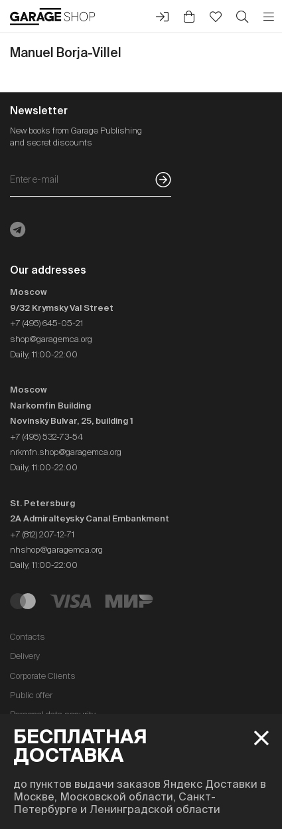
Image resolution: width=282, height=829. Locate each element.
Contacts (27, 637)
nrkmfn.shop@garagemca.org (65, 452)
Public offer (31, 695)
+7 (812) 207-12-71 (42, 534)
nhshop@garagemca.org (56, 550)
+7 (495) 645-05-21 (46, 323)
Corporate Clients (43, 676)
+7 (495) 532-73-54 (46, 437)
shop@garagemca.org (51, 339)
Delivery (25, 656)
